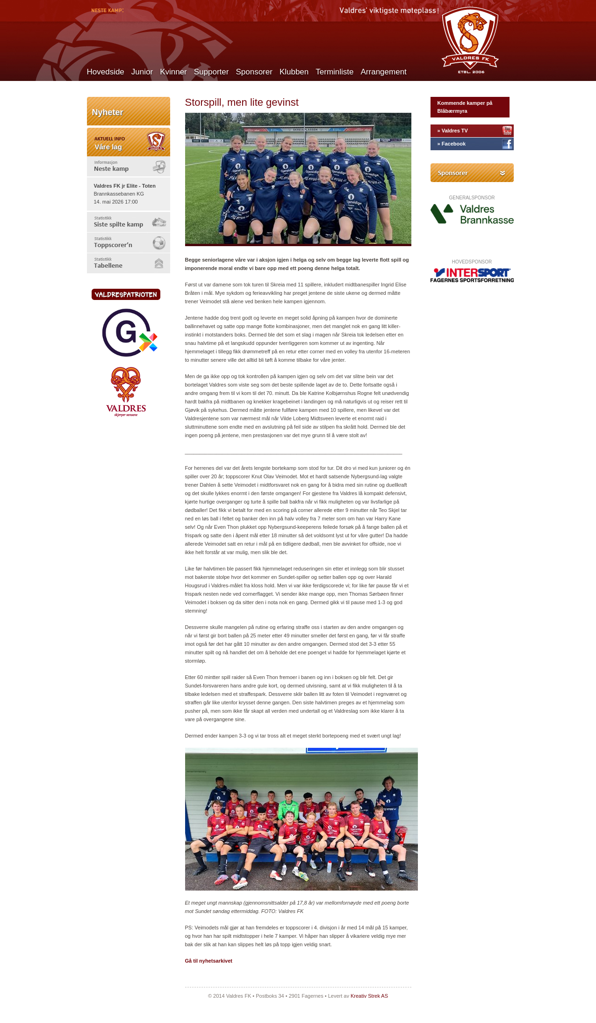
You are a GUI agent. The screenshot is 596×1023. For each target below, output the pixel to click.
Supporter (211, 71)
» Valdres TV (453, 130)
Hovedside (105, 71)
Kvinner (173, 71)
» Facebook (452, 143)
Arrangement (384, 71)
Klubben (294, 71)
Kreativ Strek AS (369, 996)
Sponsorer (254, 71)
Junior (142, 71)
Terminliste (334, 71)
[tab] (128, 166)
